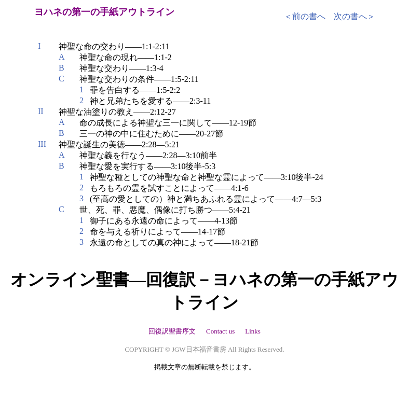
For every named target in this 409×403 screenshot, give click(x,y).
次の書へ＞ (354, 16)
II (41, 111)
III (42, 144)
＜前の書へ (304, 16)
